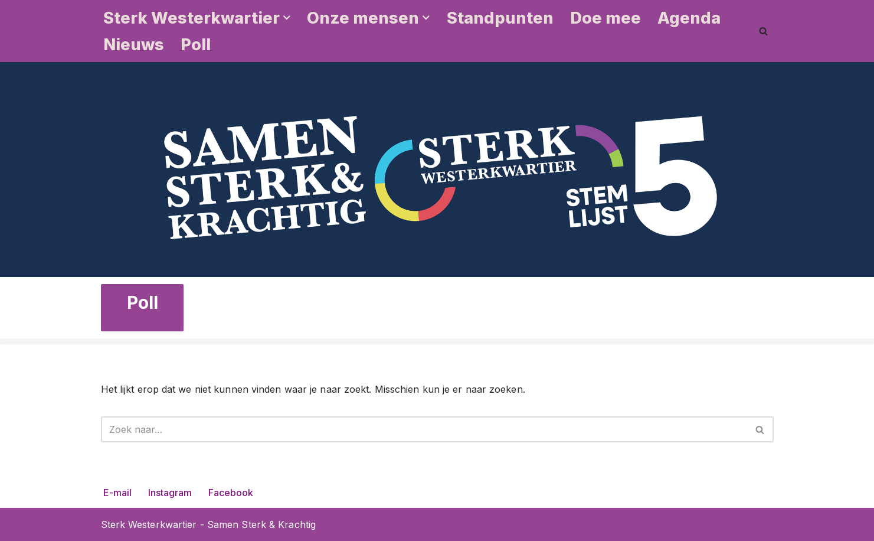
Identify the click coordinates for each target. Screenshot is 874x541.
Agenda (689, 18)
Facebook (230, 492)
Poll (196, 44)
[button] (287, 18)
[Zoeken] (763, 31)
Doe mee (605, 18)
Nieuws (133, 44)
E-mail (117, 492)
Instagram (170, 492)
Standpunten (500, 18)
